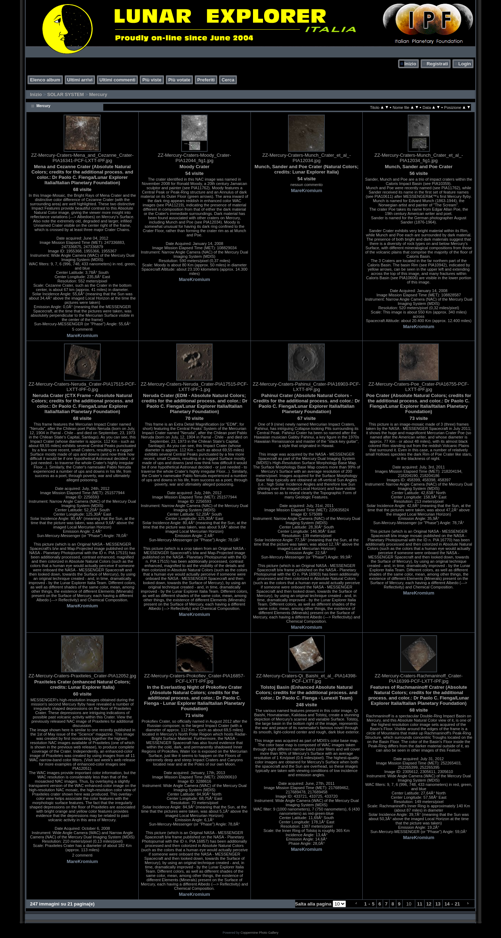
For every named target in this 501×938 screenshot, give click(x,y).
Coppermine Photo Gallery (259, 932)
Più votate (179, 79)
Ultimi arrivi (80, 79)
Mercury (98, 94)
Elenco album (45, 79)
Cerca (228, 79)
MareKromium (82, 335)
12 (428, 904)
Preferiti (206, 79)
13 (437, 904)
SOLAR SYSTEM (65, 94)
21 (457, 904)
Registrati (437, 63)
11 (419, 904)
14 (447, 904)
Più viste (151, 79)
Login (464, 63)
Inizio (410, 63)
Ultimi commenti (117, 79)
